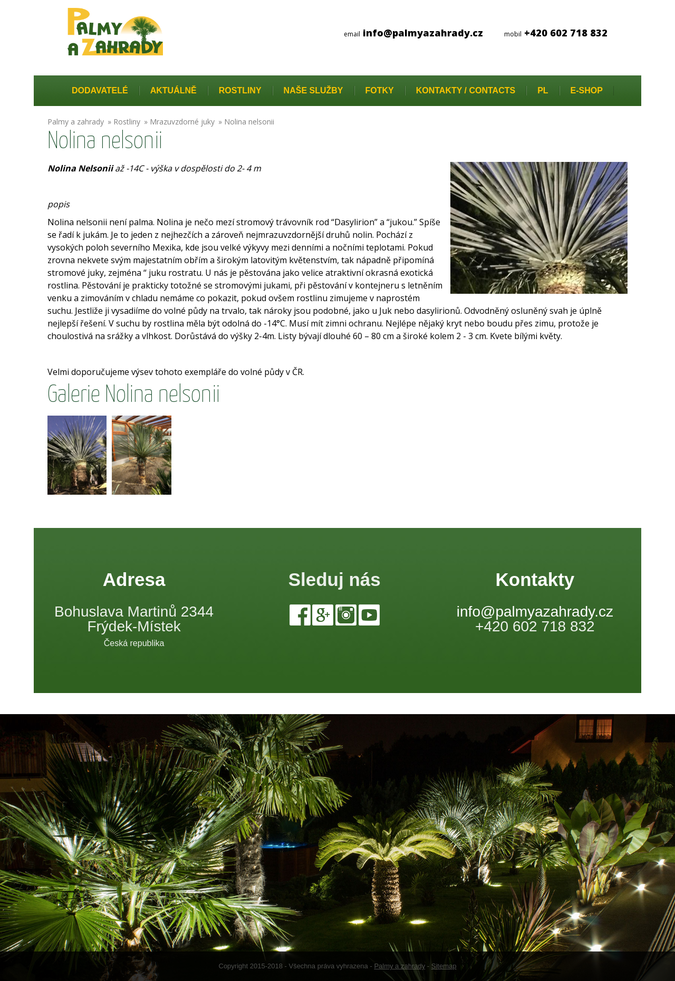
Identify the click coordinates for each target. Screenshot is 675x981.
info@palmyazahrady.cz (535, 611)
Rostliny (240, 90)
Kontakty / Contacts (465, 90)
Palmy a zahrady (75, 122)
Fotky (379, 90)
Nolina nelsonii (249, 122)
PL (542, 90)
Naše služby (313, 90)
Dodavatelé (100, 90)
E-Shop (587, 90)
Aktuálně (173, 90)
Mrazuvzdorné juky (182, 122)
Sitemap (444, 966)
